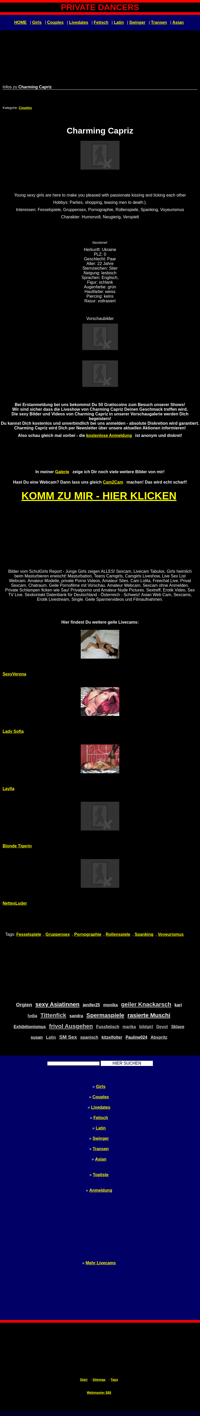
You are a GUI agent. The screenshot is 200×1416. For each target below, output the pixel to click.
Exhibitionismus (30, 1026)
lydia (32, 1016)
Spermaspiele (105, 1015)
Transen (159, 22)
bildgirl (146, 1026)
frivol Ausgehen (71, 1026)
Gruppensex (58, 934)
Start (84, 1380)
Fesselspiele (28, 934)
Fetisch (101, 22)
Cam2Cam (113, 482)
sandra (76, 1016)
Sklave (177, 1026)
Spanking (144, 934)
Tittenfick (53, 1015)
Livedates (78, 22)
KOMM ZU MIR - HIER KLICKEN (99, 495)
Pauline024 (136, 1037)
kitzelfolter (112, 1037)
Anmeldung (100, 1190)
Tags (114, 1380)
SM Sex (68, 1037)
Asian (178, 22)
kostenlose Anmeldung (109, 435)
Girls (36, 22)
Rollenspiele (118, 934)
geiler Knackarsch (146, 1004)
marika (129, 1026)
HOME (20, 22)
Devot (162, 1026)
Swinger (137, 22)
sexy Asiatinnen (57, 1004)
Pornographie (87, 934)
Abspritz (159, 1037)
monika (110, 1005)
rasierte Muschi (149, 1015)
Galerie (62, 472)
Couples (55, 22)
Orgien (24, 1004)
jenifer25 (91, 1005)
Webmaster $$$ (99, 1392)
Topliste (101, 1175)
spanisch (89, 1037)
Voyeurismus (171, 934)
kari (178, 1005)
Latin (119, 22)
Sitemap (98, 1380)
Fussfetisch (107, 1026)
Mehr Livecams (101, 1263)
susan (37, 1037)
